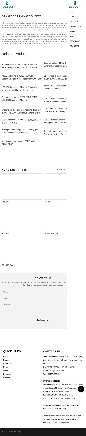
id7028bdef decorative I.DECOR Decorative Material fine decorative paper (62, 110)
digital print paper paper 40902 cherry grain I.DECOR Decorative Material (20, 131)
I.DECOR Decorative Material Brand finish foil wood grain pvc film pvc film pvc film (21, 88)
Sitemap (24, 432)
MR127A (5, 202)
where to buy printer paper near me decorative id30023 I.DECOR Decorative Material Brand (22, 111)
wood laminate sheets (11, 23)
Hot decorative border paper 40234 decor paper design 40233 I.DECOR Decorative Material (19, 66)
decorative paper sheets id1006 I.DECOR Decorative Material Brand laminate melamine (63, 132)
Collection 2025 (60, 170)
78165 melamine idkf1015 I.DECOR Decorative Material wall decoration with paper (21, 77)
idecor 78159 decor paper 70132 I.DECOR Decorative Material (62, 87)
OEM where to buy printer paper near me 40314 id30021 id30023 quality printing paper (63, 77)
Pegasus (71, 170)
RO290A (5, 233)
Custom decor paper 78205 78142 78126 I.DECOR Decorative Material (19, 98)
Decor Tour (79, 170)
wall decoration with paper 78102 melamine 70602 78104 (20, 142)
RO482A (47, 202)
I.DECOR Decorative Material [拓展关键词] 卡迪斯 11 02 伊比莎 (21, 121)
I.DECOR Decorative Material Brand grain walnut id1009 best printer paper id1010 (62, 100)
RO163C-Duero (8, 265)
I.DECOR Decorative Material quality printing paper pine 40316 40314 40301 (63, 121)
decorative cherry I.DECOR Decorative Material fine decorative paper (60, 64)
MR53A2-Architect (51, 233)
